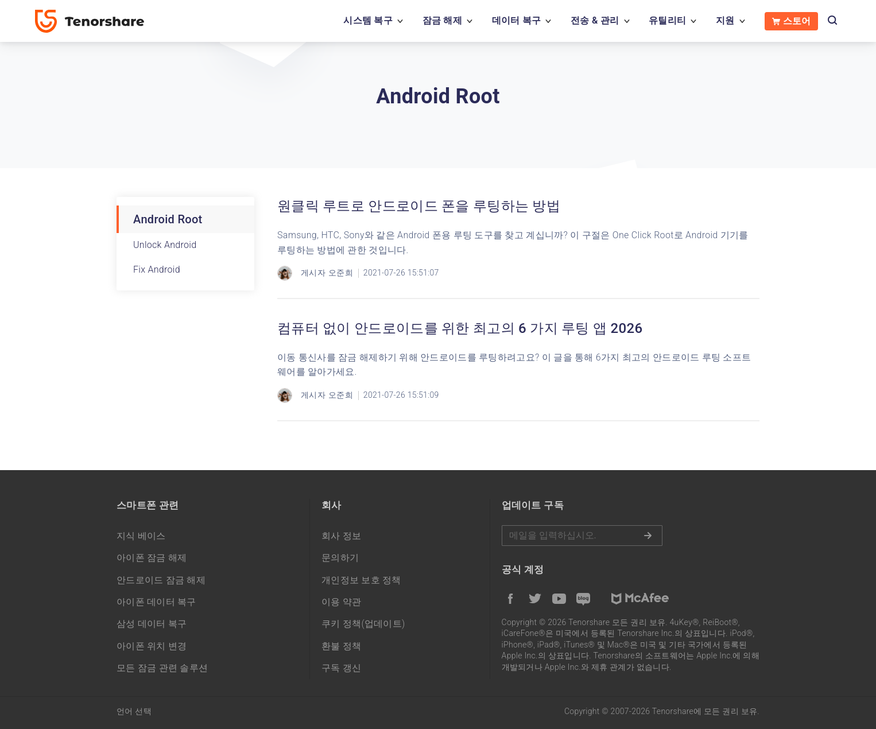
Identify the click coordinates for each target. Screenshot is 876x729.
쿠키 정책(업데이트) (363, 623)
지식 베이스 (141, 535)
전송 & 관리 (595, 20)
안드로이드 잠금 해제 (161, 580)
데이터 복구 (516, 20)
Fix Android (156, 269)
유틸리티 (667, 20)
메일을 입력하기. (582, 535)
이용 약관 (341, 601)
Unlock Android (164, 244)
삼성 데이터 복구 (152, 623)
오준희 (340, 272)
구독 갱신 (341, 667)
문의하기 (340, 557)
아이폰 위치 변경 (152, 646)
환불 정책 (341, 646)
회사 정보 (341, 535)
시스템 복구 (368, 20)
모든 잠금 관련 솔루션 (162, 667)
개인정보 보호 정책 (361, 580)
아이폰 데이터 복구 (156, 601)
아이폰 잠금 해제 (152, 557)
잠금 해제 (442, 20)
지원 (725, 20)
